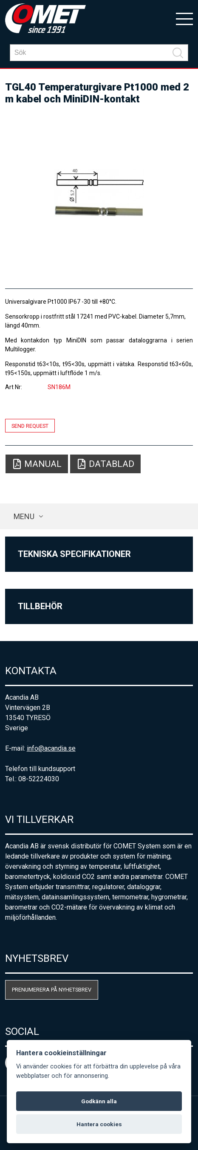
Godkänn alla (99, 1101)
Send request (29, 425)
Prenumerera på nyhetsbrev (51, 989)
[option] (99, 193)
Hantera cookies (99, 1124)
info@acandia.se (51, 748)
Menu (24, 516)
